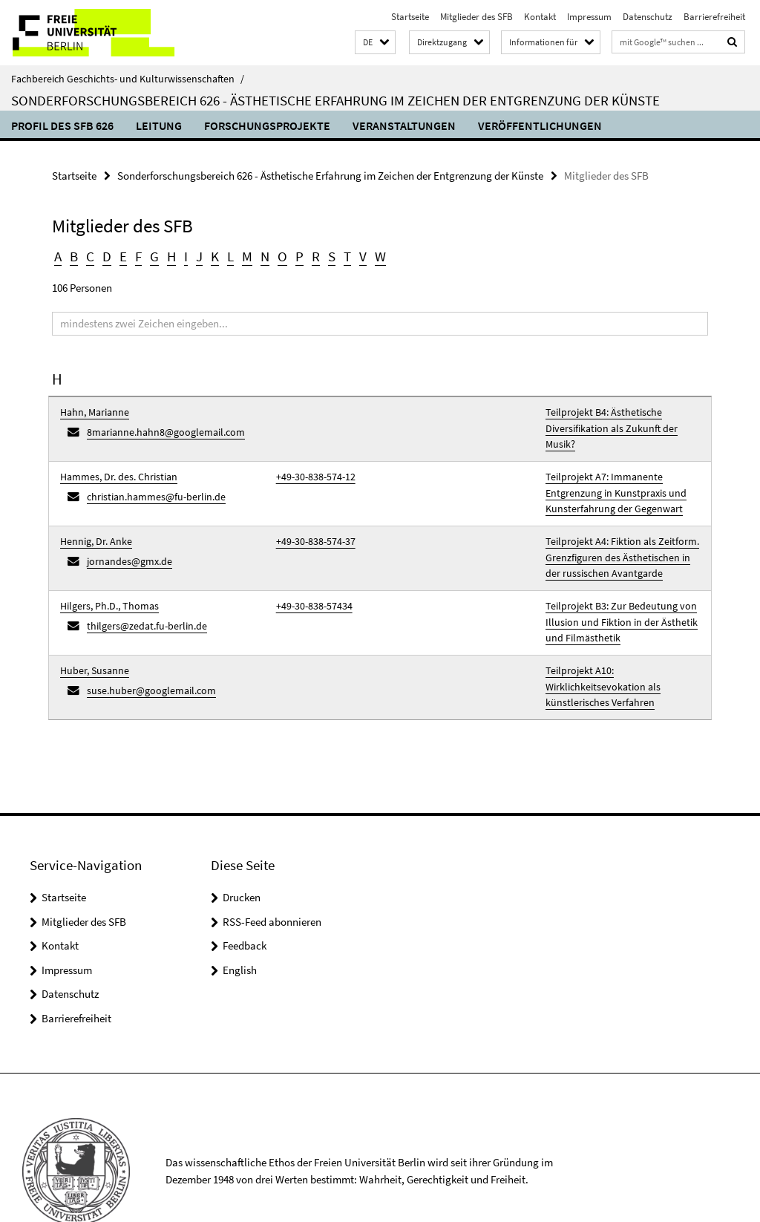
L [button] (226, 255)
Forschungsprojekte (267, 125)
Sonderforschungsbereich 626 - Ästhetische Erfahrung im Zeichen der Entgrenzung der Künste (335, 100)
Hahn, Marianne (92, 409)
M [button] (243, 255)
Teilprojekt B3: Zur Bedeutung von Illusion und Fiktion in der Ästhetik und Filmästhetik (621, 592)
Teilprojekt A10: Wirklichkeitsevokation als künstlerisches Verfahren (621, 645)
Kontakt (540, 16)
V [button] (356, 255)
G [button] (152, 255)
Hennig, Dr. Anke (92, 519)
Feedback (244, 899)
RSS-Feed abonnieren (272, 874)
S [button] (325, 255)
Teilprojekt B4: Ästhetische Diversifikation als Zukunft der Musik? (620, 417)
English (240, 922)
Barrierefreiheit (714, 16)
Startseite (410, 16)
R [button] (309, 255)
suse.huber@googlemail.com (145, 654)
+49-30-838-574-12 (311, 460)
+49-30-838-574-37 (311, 519)
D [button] (106, 255)
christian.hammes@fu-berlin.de (150, 477)
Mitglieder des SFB (476, 16)
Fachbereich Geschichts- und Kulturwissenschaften (127, 78)
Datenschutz (647, 16)
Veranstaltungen (404, 125)
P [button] (294, 255)
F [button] (136, 255)
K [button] (211, 255)
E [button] (121, 255)
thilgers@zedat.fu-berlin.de (141, 595)
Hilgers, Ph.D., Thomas (105, 578)
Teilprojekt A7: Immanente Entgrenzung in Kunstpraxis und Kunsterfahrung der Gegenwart (610, 474)
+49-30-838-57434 (309, 578)
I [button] (183, 255)
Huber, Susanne (91, 637)
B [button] (74, 255)
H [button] (168, 255)
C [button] (90, 255)
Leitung (159, 125)
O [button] (277, 255)
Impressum (589, 16)
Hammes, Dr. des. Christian (113, 460)
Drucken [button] (242, 850)
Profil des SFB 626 (62, 125)
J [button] (196, 255)
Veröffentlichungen (540, 125)
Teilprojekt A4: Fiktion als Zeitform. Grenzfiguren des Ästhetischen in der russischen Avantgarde (618, 534)
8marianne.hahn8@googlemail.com (159, 427)
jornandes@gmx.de (126, 536)
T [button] (340, 255)
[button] (375, 42)
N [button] (260, 255)
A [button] (58, 255)
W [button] (372, 255)
